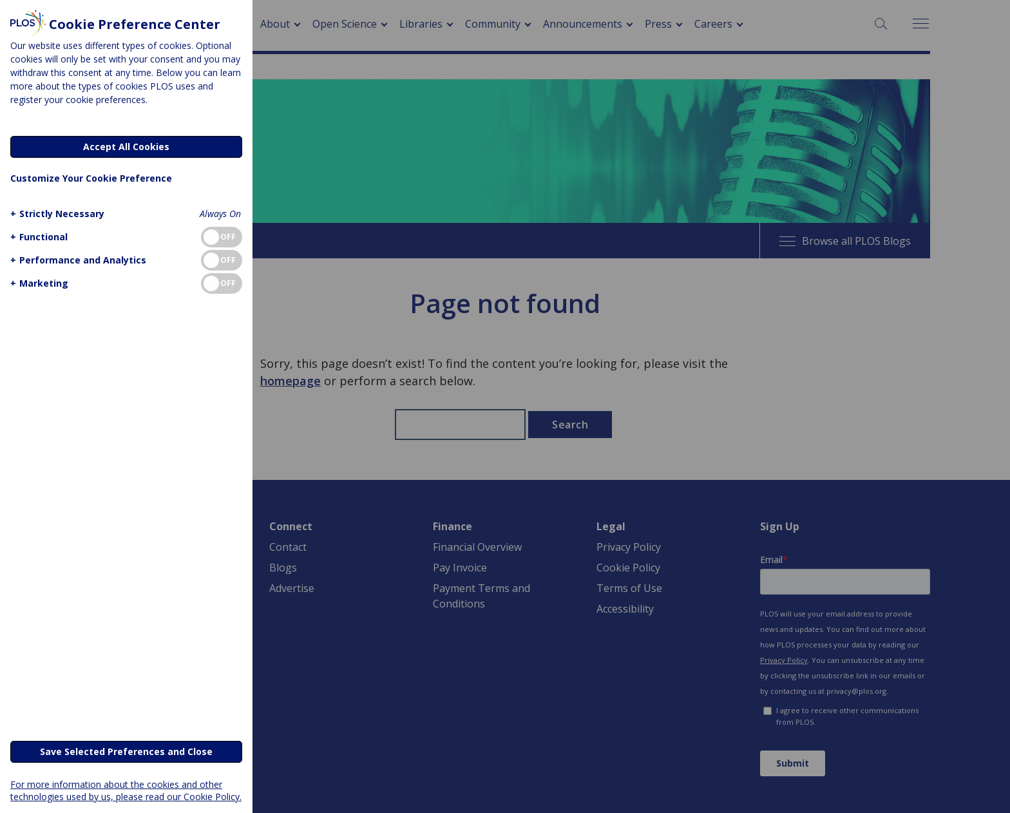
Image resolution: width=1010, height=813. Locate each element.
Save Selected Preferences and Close (126, 751)
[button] (55, 213)
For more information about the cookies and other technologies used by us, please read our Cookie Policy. (126, 790)
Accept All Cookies (126, 146)
